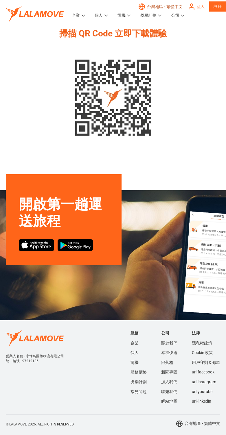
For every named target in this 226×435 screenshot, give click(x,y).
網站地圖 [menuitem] (169, 401)
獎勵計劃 (148, 15)
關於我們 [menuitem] (169, 343)
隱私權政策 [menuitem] (202, 343)
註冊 (218, 6)
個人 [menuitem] (135, 352)
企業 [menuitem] (135, 343)
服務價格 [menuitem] (139, 372)
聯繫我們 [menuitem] (169, 391)
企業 (76, 15)
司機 (121, 15)
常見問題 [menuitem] (139, 391)
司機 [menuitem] (135, 362)
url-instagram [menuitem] (204, 382)
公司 (175, 15)
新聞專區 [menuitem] (169, 372)
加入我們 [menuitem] (169, 382)
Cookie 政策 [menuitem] (202, 352)
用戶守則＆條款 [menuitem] (206, 362)
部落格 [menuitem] (167, 362)
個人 (99, 15)
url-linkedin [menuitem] (201, 401)
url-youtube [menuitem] (202, 391)
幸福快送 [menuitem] (169, 352)
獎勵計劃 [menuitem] (139, 382)
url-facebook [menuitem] (203, 372)
